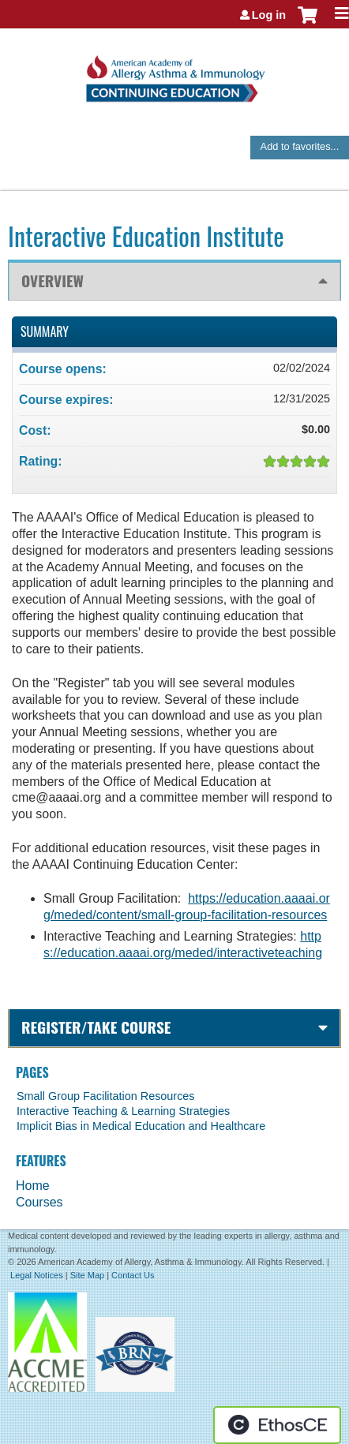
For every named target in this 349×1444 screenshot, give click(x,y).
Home (33, 1185)
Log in (269, 15)
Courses (39, 1202)
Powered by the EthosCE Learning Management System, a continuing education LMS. (277, 1425)
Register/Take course (96, 1027)
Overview (52, 280)
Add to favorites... (300, 146)
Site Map (87, 1275)
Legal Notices (36, 1275)
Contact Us (132, 1275)
